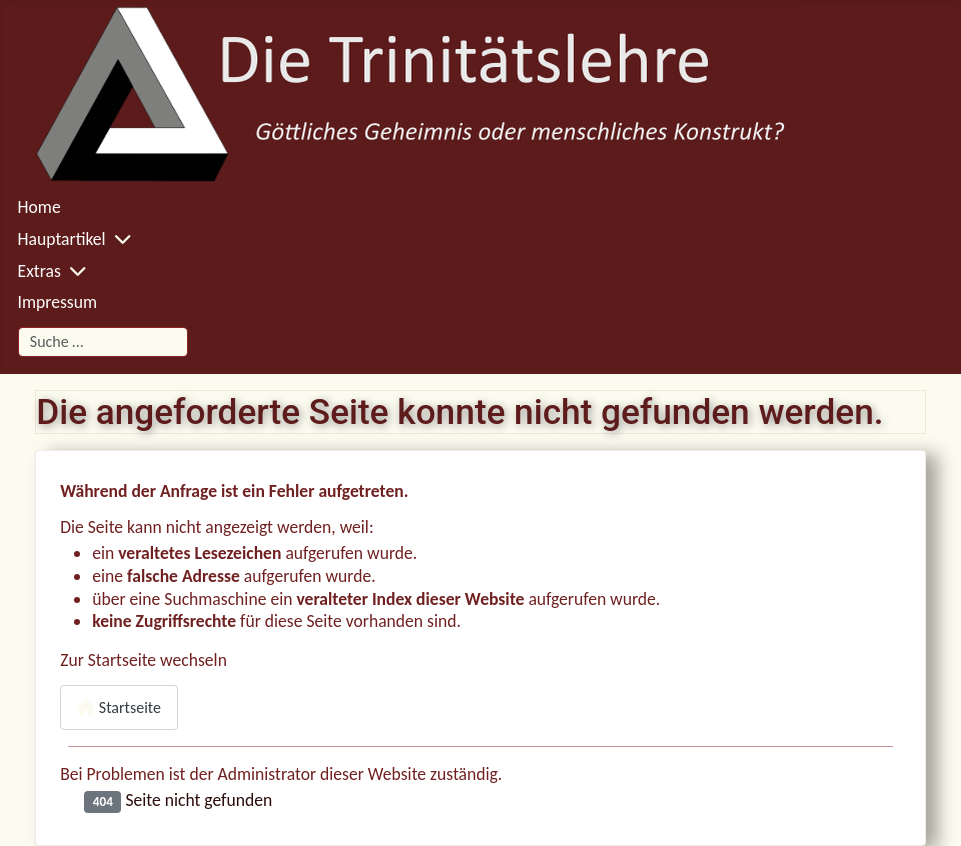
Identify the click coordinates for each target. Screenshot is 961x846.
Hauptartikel (62, 239)
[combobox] (103, 341)
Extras (39, 271)
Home (39, 207)
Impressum (57, 302)
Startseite (119, 707)
